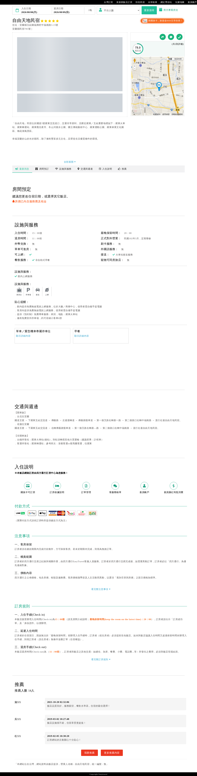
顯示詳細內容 (23, 336)
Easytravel (102, 774)
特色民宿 (139, 2)
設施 (63, 169)
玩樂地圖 (178, 2)
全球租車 (151, 2)
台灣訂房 (107, 2)
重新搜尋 (149, 10)
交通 (85, 169)
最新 (22, 169)
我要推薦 (89, 752)
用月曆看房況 (168, 10)
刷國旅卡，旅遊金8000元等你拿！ (162, 20)
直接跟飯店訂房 (122, 2)
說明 (105, 169)
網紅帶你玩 (164, 2)
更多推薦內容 (112, 752)
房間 (42, 169)
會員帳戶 (191, 2)
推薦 (122, 169)
